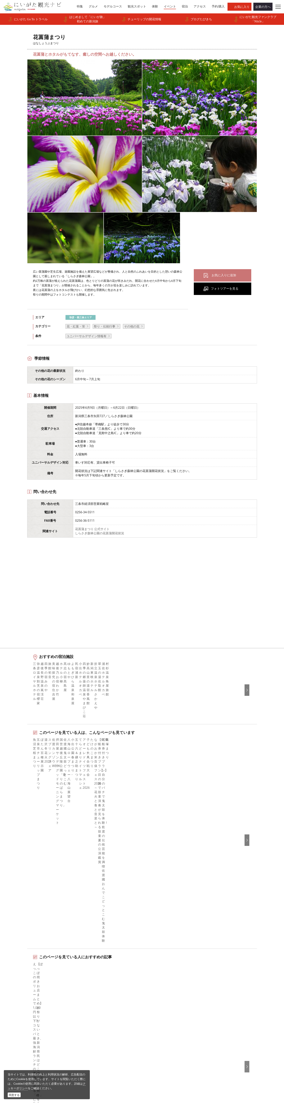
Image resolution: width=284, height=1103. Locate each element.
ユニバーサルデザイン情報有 (86, 336)
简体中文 (218, 980)
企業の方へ (263, 7)
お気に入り (242, 7)
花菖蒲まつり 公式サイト (92, 529)
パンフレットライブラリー (100, 1016)
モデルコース (26, 985)
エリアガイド (26, 975)
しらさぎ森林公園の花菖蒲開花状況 (99, 533)
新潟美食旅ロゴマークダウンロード (106, 1027)
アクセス (23, 1011)
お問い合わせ (221, 1018)
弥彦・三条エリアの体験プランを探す (60, 864)
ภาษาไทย (218, 995)
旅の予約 (23, 1006)
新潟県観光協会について (98, 985)
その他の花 (131, 326)
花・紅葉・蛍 (76, 326)
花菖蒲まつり (60, 941)
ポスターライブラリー (97, 1021)
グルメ (21, 980)
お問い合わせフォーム (228, 1077)
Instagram (154, 980)
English (217, 969)
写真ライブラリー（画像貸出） (103, 1006)
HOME (19, 941)
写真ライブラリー (155, 1066)
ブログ (151, 985)
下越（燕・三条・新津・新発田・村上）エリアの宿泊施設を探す (78, 888)
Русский (218, 990)
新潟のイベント (37, 941)
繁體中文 (218, 985)
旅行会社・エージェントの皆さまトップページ (111, 972)
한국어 (216, 975)
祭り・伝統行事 (104, 326)
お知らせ (23, 1021)
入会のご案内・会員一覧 (98, 990)
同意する (14, 1095)
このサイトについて (95, 980)
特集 (20, 969)
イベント (23, 1001)
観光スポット (26, 990)
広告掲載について (94, 995)
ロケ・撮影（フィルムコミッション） (108, 1042)
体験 (20, 995)
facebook (153, 969)
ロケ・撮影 (150, 1077)
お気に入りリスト (29, 1016)
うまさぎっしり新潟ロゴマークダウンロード (111, 1034)
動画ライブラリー (94, 1011)
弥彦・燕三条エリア (80, 317)
